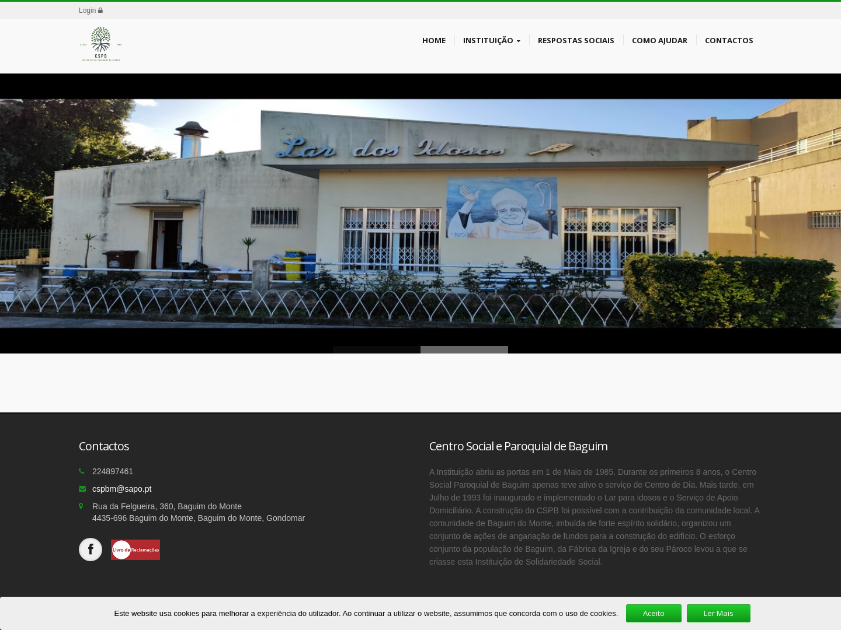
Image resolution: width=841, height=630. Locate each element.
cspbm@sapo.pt (121, 489)
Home (433, 39)
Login (91, 10)
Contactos (729, 39)
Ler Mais (719, 613)
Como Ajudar (659, 39)
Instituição (491, 40)
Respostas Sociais (576, 39)
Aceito (654, 613)
